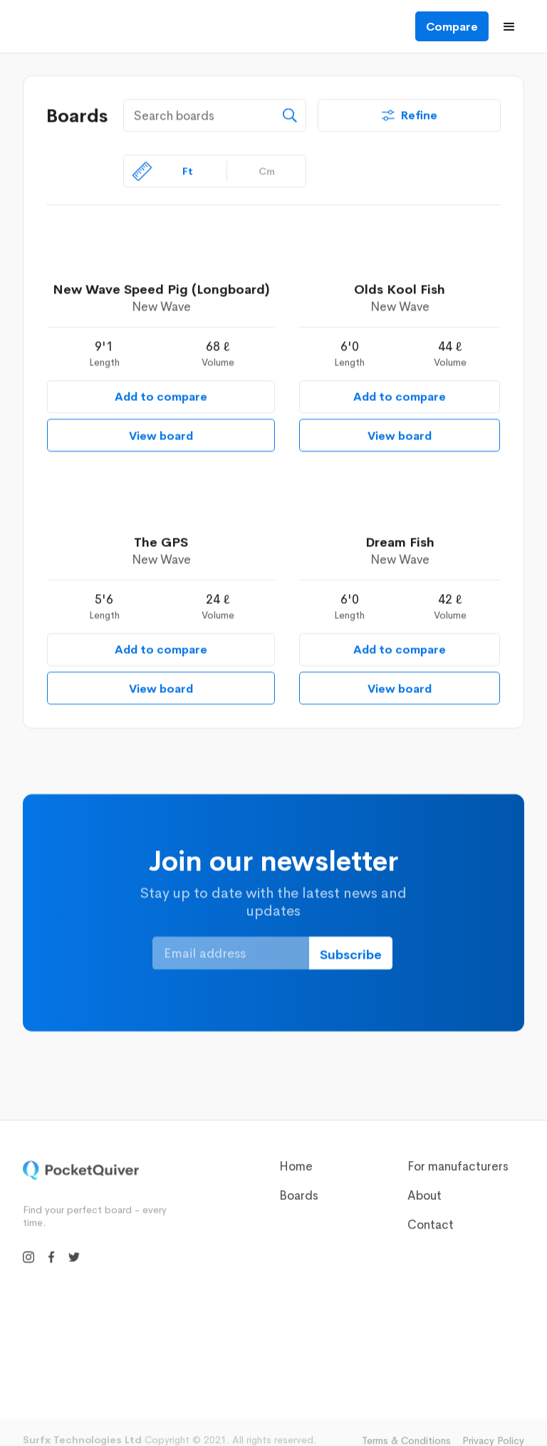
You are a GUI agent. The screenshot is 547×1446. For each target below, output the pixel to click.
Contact (430, 1231)
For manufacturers (458, 1172)
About (424, 1202)
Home (296, 1172)
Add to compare (161, 396)
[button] (509, 26)
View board (161, 435)
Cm (267, 171)
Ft (187, 171)
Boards (298, 1202)
